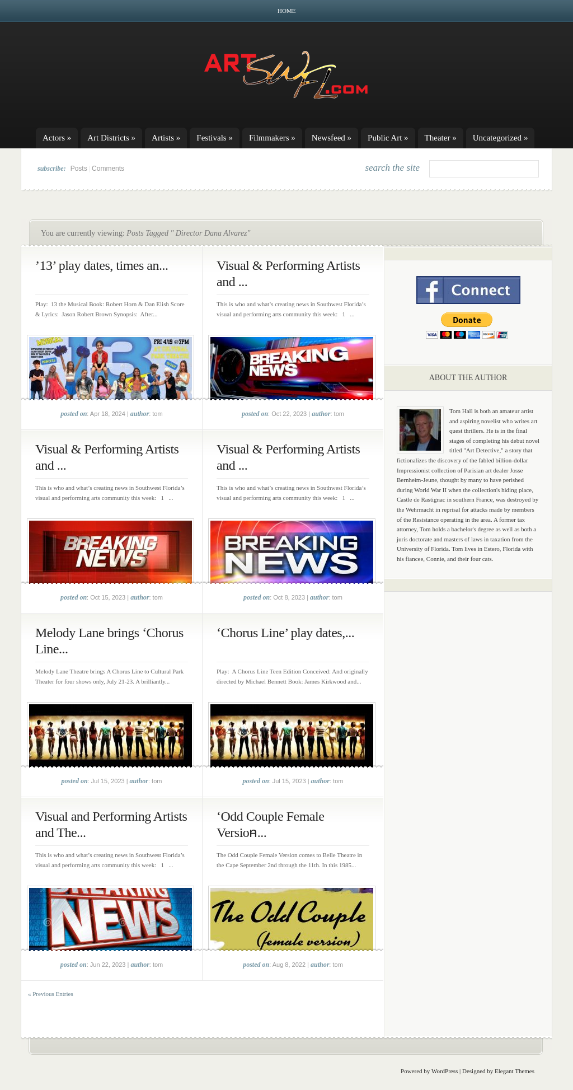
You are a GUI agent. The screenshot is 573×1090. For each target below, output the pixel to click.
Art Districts (111, 137)
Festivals (214, 137)
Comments (108, 168)
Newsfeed (331, 137)
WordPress (444, 1071)
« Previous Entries (50, 993)
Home (286, 10)
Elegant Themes (514, 1071)
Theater (441, 137)
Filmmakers (272, 137)
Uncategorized (500, 137)
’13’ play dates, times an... (101, 265)
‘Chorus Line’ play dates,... (285, 632)
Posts (79, 168)
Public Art (388, 137)
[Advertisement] (468, 775)
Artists (166, 137)
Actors (57, 137)
